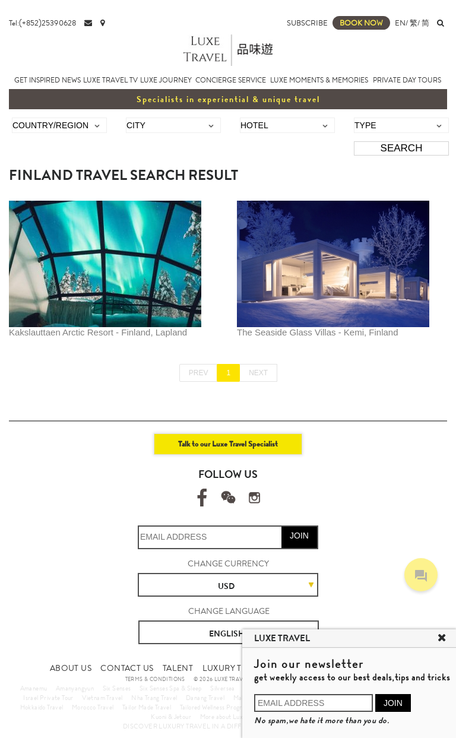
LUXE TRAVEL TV (110, 80)
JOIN (299, 535)
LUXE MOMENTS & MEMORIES (319, 80)
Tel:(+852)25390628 (42, 22)
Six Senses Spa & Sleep (171, 688)
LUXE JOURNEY (166, 80)
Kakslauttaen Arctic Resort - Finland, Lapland (98, 332)
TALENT (178, 668)
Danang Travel (205, 697)
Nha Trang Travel (154, 697)
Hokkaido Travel (42, 707)
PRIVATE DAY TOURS (407, 80)
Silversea (222, 688)
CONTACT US (126, 668)
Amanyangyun (75, 688)
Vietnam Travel (102, 697)
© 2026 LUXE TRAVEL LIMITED (233, 679)
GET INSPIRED (37, 80)
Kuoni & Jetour (171, 716)
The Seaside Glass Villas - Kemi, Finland (317, 332)
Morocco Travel (93, 707)
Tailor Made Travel (146, 707)
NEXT (258, 373)
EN (400, 22)
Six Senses (117, 688)
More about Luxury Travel (235, 716)
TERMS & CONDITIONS (155, 679)
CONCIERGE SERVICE (230, 80)
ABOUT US (70, 668)
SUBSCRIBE (307, 22)
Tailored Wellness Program (215, 707)
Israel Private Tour (48, 697)
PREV (198, 373)
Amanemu (34, 688)
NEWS (71, 80)
